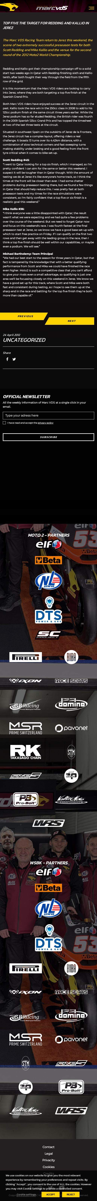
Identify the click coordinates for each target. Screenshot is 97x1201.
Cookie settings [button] (26, 1194)
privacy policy (45, 422)
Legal (49, 1153)
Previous (25, 316)
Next (72, 321)
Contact (48, 1147)
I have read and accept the (30, 422)
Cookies (49, 1167)
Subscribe (48, 437)
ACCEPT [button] (50, 1194)
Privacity (48, 1160)
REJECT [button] (71, 1194)
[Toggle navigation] (91, 7)
